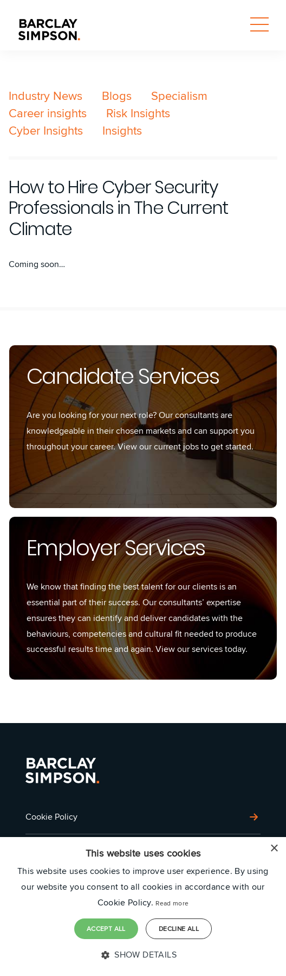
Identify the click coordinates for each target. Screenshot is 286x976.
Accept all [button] (106, 928)
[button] (143, 955)
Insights (122, 130)
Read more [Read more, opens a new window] (171, 903)
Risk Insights (138, 113)
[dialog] (143, 906)
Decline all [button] (179, 928)
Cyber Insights (46, 130)
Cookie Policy (51, 816)
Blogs (117, 95)
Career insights (48, 113)
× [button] (274, 849)
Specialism (179, 95)
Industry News (45, 95)
